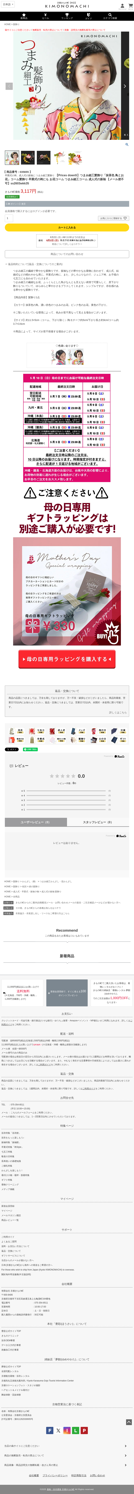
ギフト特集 (6, 1180)
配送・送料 (67, 1033)
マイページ (67, 1198)
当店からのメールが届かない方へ (17, 1260)
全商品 (16, 896)
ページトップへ (129, 1422)
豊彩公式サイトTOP (11, 1331)
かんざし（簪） (29, 881)
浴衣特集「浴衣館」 (11, 1133)
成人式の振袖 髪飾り (51, 891)
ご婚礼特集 (6, 1166)
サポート (67, 1229)
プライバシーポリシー (55, 1475)
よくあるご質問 (9, 1241)
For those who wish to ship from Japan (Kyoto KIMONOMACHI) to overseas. (38, 1269)
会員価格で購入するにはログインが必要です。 (31, 211)
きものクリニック (10, 1336)
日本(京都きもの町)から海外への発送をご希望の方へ (26, 1265)
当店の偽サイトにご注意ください (21, 1446)
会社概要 (67, 1283)
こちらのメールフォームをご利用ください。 (32, 1112)
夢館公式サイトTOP (11, 1366)
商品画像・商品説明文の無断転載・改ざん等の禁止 (31, 1465)
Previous (9, 86)
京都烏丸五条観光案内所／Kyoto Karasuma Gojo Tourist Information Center (37, 1380)
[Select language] (8, 4)
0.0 (81, 776)
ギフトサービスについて (13, 1255)
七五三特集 (6, 1151)
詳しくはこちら (118, 712)
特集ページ (67, 1125)
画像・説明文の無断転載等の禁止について (84, 30)
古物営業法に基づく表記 (67, 1404)
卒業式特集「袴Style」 (12, 1147)
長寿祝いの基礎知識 (11, 1161)
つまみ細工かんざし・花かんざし (56, 881)
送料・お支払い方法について (15, 1246)
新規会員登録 (7, 1206)
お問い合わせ (97, 1475)
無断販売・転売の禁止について (48, 30)
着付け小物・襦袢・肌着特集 (15, 1175)
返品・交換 (67, 1073)
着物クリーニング (10, 1184)
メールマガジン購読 (11, 1215)
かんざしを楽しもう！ (12, 1170)
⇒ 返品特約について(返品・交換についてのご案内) (34, 264)
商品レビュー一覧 (10, 1220)
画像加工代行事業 (10, 1350)
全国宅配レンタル (10, 1371)
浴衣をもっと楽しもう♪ (12, 1137)
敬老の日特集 (7, 1156)
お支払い (67, 1013)
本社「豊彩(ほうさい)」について (67, 1323)
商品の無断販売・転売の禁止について (24, 1455)
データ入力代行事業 (11, 1345)
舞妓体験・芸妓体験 (11, 1395)
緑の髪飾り (34, 886)
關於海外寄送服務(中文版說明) (16, 1274)
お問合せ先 (67, 1097)
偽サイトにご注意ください (18, 30)
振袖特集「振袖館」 (11, 1142)
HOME (7, 24)
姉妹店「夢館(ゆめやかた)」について (67, 1359)
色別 (24, 886)
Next (124, 86)
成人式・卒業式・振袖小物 (26, 891)
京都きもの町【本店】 (67, 3)
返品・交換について (11, 1251)
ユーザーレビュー (36, 822)
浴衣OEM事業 (8, 1340)
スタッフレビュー (98, 822)
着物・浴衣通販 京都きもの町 (61, 1489)
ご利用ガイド (44, 1064)
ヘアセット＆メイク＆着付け (15, 1390)
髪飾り (16, 24)
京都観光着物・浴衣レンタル (15, 1376)
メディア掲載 (7, 1189)
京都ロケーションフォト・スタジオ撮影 (20, 1385)
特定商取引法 (78, 1475)
